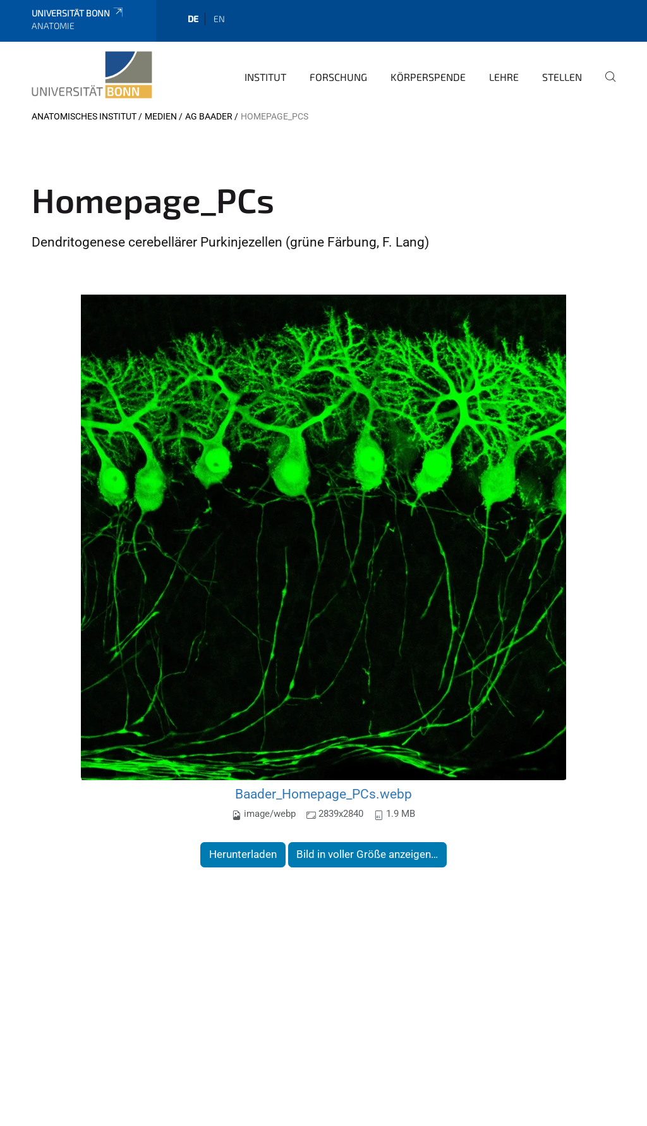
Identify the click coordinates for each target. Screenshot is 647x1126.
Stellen (562, 77)
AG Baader (209, 116)
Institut (265, 77)
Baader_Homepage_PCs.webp (323, 794)
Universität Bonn (78, 13)
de (193, 18)
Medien (161, 116)
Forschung (338, 77)
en (219, 18)
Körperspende (428, 77)
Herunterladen (243, 854)
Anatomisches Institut (84, 116)
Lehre (504, 77)
